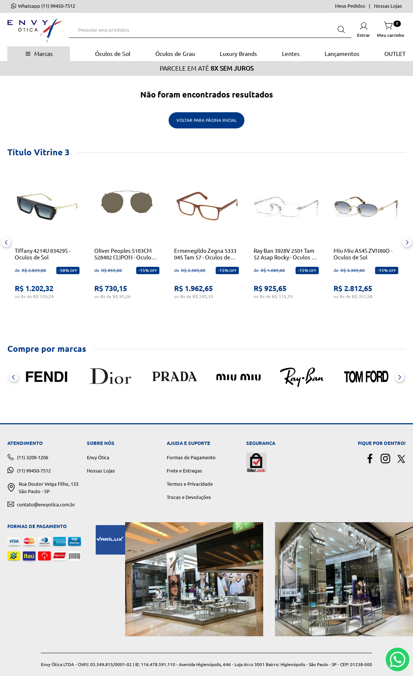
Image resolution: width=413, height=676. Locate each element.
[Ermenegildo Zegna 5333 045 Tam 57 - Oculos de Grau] (206, 242)
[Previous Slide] (6, 242)
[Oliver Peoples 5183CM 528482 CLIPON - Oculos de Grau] (126, 242)
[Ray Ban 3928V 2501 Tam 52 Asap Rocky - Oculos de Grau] (286, 242)
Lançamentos (342, 53)
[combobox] (210, 30)
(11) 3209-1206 (32, 457)
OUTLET (395, 53)
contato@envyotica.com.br (46, 504)
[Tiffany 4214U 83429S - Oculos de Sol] (47, 242)
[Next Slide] (407, 242)
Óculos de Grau (175, 53)
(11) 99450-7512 (34, 470)
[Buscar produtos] (341, 30)
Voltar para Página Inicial (206, 120)
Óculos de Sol (112, 53)
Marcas (43, 53)
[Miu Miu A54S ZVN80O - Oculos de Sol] (366, 242)
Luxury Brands (238, 53)
